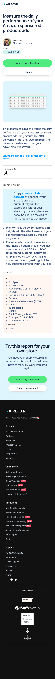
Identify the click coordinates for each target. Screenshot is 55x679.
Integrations (11, 453)
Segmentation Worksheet (17, 530)
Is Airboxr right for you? (16, 494)
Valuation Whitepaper (16, 525)
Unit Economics (13, 489)
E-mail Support (12, 561)
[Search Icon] (27, 72)
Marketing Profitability (16, 476)
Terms (8, 575)
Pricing (9, 449)
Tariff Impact (11, 485)
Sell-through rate (14, 472)
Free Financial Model (15, 516)
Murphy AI (10, 440)
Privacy (9, 570)
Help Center (11, 557)
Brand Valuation (13, 481)
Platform (9, 436)
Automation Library (14, 431)
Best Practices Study (15, 508)
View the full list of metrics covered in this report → (25, 157)
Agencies (10, 458)
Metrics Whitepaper (15, 512)
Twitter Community (14, 553)
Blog (8, 539)
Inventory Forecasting (16, 521)
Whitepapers (11, 534)
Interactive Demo (13, 445)
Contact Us (11, 566)
